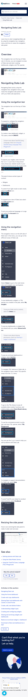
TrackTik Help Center (7, 18)
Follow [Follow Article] (7, 34)
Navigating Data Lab (7, 591)
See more (5, 629)
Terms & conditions (16, 677)
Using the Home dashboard (9, 594)
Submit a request (7, 650)
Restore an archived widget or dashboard (14, 620)
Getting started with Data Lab (12, 556)
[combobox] (14, 12)
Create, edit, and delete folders (11, 605)
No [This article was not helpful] (12, 575)
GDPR (23, 677)
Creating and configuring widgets (11, 611)
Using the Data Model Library (12, 559)
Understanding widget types (9, 608)
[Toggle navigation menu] (25, 3)
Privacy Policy (6, 677)
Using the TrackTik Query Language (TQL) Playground (13, 144)
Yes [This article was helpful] (6, 575)
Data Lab (19, 18)
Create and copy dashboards (10, 597)
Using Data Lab (7, 20)
